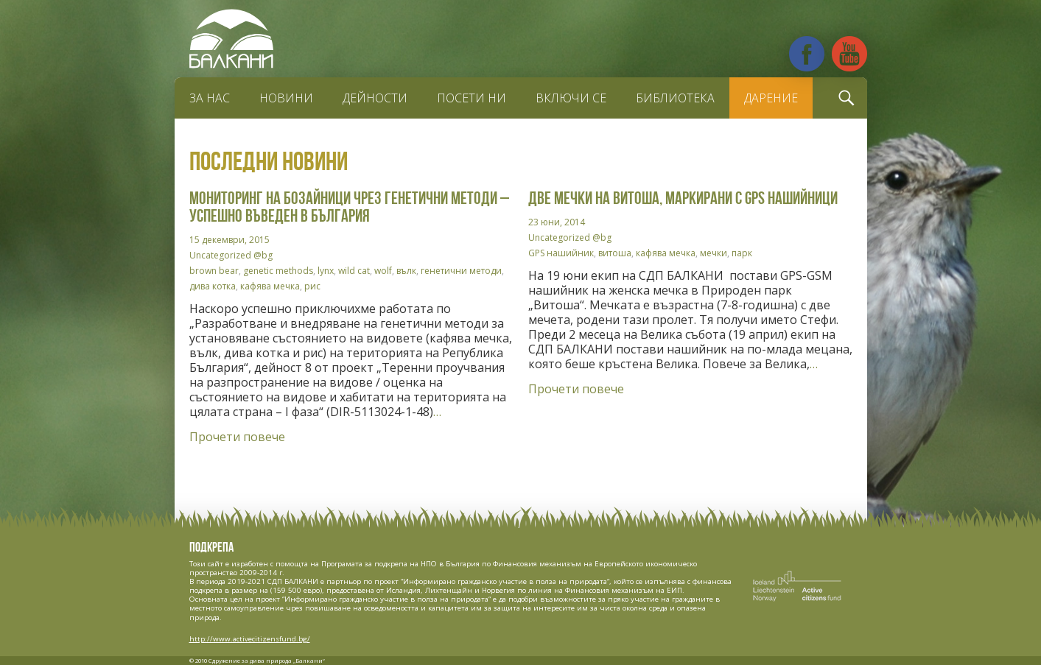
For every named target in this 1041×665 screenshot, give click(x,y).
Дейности (375, 98)
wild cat (354, 270)
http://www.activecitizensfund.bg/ (249, 639)
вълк (406, 270)
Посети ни (471, 98)
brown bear (214, 270)
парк (742, 253)
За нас (209, 98)
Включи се (571, 98)
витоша (614, 253)
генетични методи (461, 270)
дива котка (212, 286)
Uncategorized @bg (231, 255)
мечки (713, 253)
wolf (383, 270)
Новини (286, 98)
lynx (326, 270)
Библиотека (675, 98)
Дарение (771, 98)
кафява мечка (270, 286)
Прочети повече (237, 437)
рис (312, 286)
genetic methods (278, 270)
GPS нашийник (561, 253)
